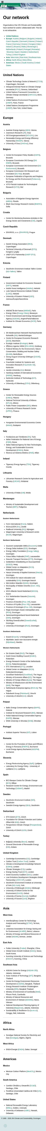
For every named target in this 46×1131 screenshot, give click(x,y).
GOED (9, 564)
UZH (24, 830)
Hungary (32, 44)
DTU (34, 249)
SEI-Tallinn (11, 271)
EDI (25, 548)
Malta (23, 47)
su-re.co (34, 1010)
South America (27, 63)
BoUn (24, 842)
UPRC (9, 411)
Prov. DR (26, 602)
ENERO (25, 747)
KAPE (9, 718)
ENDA (21, 1049)
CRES (9, 398)
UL (15, 769)
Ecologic (23, 343)
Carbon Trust (22, 861)
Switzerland (33, 52)
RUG (27, 626)
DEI (28, 406)
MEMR (15, 937)
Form (23, 524)
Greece (24, 44)
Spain (17, 52)
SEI (32, 800)
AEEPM (35, 749)
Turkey (8, 55)
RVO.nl (34, 688)
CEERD (21, 984)
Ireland (38, 39)
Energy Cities (23, 313)
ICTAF (29, 923)
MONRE (29, 1000)
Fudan (22, 948)
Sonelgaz (14, 1038)
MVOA (34, 591)
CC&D (32, 1086)
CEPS (37, 155)
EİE (8, 847)
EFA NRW (29, 346)
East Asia (23, 57)
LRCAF (16, 481)
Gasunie (31, 596)
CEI (33, 221)
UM (23, 493)
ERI (16, 989)
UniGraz (24, 144)
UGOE (37, 357)
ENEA (20, 450)
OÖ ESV (29, 135)
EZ (30, 677)
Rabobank (24, 693)
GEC (29, 875)
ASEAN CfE (32, 970)
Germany (16, 44)
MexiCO (30, 1071)
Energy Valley (32, 551)
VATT (9, 286)
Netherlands (11, 49)
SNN (8, 618)
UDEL (27, 1111)
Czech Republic (12, 41)
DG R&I (18, 174)
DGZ (22, 653)
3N (16, 335)
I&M (8, 685)
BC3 (8, 783)
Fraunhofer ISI (29, 365)
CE (28, 859)
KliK (17, 822)
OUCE (19, 893)
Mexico (18, 63)
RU (23, 529)
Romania (35, 49)
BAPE (37, 708)
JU (22, 370)
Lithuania (16, 47)
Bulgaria (31, 39)
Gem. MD (35, 586)
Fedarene (36, 179)
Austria (16, 39)
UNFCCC (32, 95)
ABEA (9, 201)
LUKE (9, 294)
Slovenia (10, 52)
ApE (31, 763)
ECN (8, 664)
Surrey (25, 896)
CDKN (9, 867)
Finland (38, 41)
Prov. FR (25, 604)
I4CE (33, 321)
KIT (34, 378)
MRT (15, 507)
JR (24, 133)
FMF (27, 556)
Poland (19, 49)
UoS (24, 899)
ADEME (16, 319)
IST (28, 732)
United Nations (12, 36)
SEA (28, 805)
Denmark (23, 41)
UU (24, 696)
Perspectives (35, 825)
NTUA (9, 403)
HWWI (9, 376)
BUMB (9, 354)
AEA (27, 130)
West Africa (27, 60)
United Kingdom (19, 55)
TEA (28, 464)
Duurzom (32, 546)
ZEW (9, 341)
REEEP (19, 141)
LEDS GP (20, 880)
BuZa (29, 680)
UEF (31, 296)
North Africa (16, 60)
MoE (38, 992)
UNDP (9, 108)
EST (24, 872)
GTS (31, 559)
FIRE (9, 442)
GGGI (32, 951)
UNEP (9, 103)
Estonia (31, 41)
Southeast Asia (35, 57)
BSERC (38, 204)
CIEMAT (19, 788)
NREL (9, 1108)
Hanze (38, 572)
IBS (33, 713)
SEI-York (16, 885)
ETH (18, 817)
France (9, 44)
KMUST (10, 959)
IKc (18, 527)
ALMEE (23, 931)
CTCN (39, 81)
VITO (17, 187)
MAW (26, 583)
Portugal (27, 49)
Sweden (24, 52)
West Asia (15, 57)
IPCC (17, 89)
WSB (30, 721)
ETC (22, 667)
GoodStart (28, 675)
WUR (9, 535)
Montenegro (32, 47)
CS (22, 869)
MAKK (9, 425)
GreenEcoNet (30, 620)
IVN (18, 580)
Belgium (23, 39)
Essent (15, 637)
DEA (30, 244)
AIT (31, 976)
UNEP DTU (30, 255)
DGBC (32, 656)
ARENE (27, 311)
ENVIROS (24, 232)
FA (29, 437)
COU (27, 383)
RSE (31, 453)
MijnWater (10, 642)
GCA (31, 567)
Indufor (29, 288)
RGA (8, 612)
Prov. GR (28, 607)
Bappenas (19, 1008)
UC (39, 1091)
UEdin (27, 888)
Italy (38, 44)
